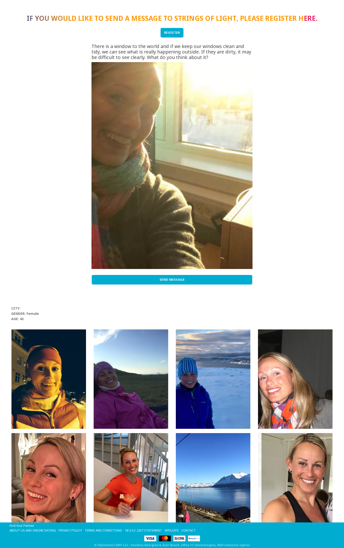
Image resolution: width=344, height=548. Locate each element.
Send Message (172, 279)
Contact (188, 530)
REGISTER (172, 32)
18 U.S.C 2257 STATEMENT (143, 530)
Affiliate (172, 530)
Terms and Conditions (103, 530)
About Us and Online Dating (33, 530)
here (307, 18)
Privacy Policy (70, 530)
